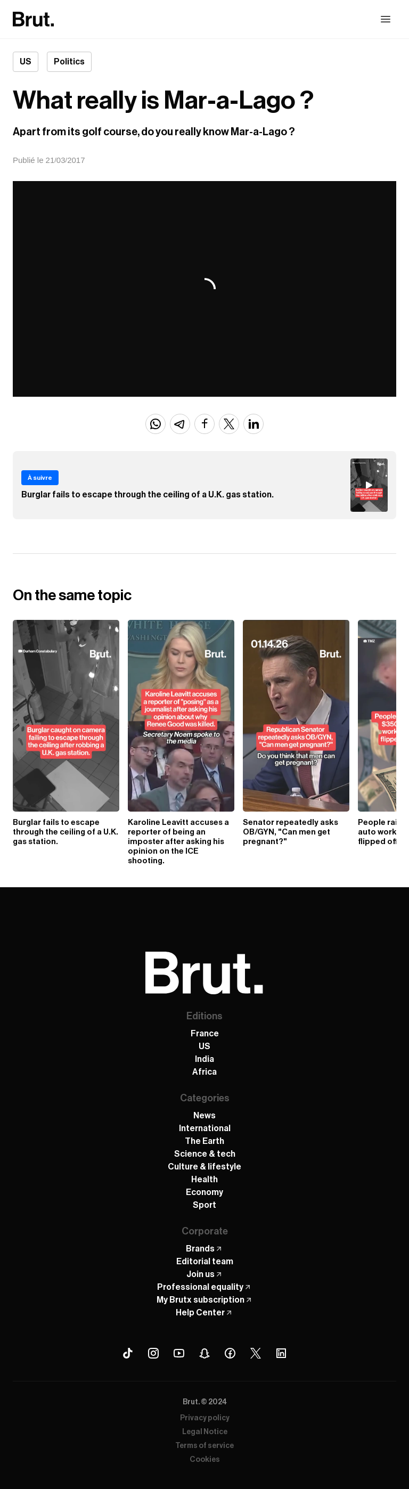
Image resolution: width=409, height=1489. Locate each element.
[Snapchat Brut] (204, 1353)
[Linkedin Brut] (281, 1353)
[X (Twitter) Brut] (255, 1353)
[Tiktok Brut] (127, 1353)
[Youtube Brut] (179, 1353)
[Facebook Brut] (230, 1353)
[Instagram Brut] (153, 1353)
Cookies (205, 1459)
